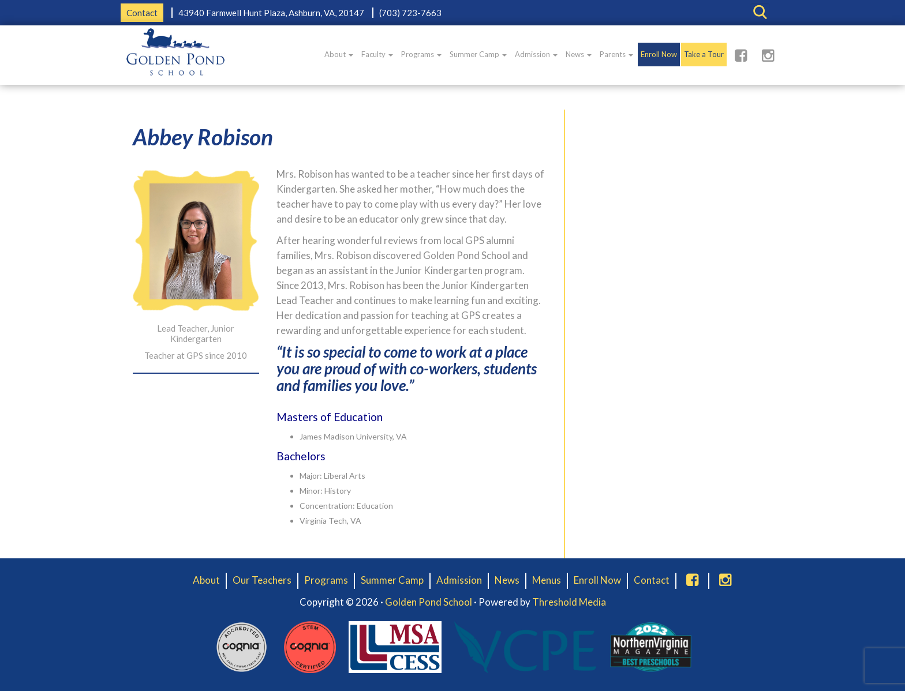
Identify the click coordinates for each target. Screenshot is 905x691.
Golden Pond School (428, 602)
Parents (616, 54)
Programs (421, 54)
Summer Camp (478, 54)
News (579, 54)
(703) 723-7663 (410, 12)
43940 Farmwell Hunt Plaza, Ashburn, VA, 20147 (271, 12)
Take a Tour (704, 54)
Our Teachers (262, 580)
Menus (546, 580)
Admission (536, 54)
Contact (142, 12)
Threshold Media (569, 602)
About (338, 54)
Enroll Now (659, 54)
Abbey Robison (203, 136)
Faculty (377, 54)
